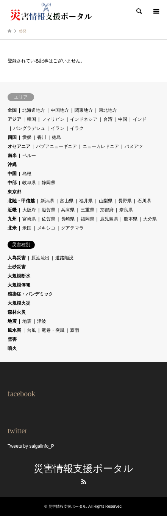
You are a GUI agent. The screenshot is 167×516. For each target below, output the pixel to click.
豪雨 (74, 330)
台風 (31, 330)
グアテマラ (72, 228)
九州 (12, 219)
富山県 (66, 200)
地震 (12, 321)
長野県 (125, 200)
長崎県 (68, 219)
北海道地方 (33, 110)
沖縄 (12, 164)
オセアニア (19, 146)
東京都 (14, 191)
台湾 (107, 119)
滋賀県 (48, 210)
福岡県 (87, 219)
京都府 (107, 210)
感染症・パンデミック (30, 294)
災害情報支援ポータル (83, 468)
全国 (12, 110)
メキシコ (46, 228)
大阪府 (29, 210)
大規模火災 (19, 303)
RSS (83, 481)
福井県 (86, 200)
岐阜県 (29, 182)
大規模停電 (19, 285)
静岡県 (48, 182)
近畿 (12, 210)
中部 (12, 182)
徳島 (56, 137)
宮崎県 (29, 219)
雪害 (12, 339)
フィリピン (53, 119)
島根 (26, 173)
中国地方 (60, 110)
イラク (77, 128)
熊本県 (130, 219)
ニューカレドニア (101, 146)
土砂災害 (17, 267)
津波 (41, 321)
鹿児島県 (109, 219)
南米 (12, 155)
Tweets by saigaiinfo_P (31, 446)
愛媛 (26, 137)
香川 (41, 137)
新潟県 (47, 200)
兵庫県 (68, 210)
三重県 (87, 210)
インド (140, 119)
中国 (122, 119)
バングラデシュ (29, 128)
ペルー (29, 155)
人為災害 (17, 257)
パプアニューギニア (56, 146)
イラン (57, 128)
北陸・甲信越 (21, 200)
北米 (12, 228)
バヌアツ (134, 146)
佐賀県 (48, 219)
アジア (14, 119)
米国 (26, 228)
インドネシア (83, 119)
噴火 (12, 348)
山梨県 (105, 200)
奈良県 (126, 210)
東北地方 (108, 110)
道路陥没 (64, 257)
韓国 (31, 119)
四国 (12, 137)
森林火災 (17, 312)
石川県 (144, 200)
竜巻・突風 (53, 330)
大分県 (150, 219)
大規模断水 (19, 276)
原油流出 (40, 257)
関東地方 (84, 110)
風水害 (14, 330)
